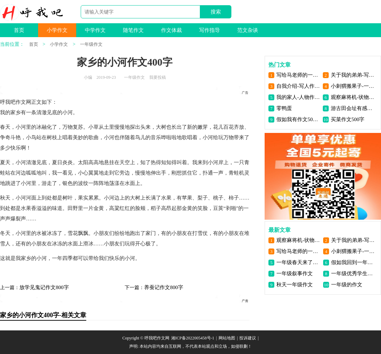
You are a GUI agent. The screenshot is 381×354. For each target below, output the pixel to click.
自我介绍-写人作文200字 (298, 86)
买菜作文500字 (348, 119)
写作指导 (209, 30)
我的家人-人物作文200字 (298, 97)
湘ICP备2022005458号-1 (192, 338)
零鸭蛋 (284, 108)
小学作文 (57, 30)
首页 (19, 30)
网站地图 (227, 338)
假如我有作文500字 (298, 119)
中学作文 (95, 30)
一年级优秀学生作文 (353, 273)
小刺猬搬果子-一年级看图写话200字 (353, 86)
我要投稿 (157, 77)
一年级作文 (91, 44)
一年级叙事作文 (294, 273)
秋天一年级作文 (294, 284)
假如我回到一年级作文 (353, 262)
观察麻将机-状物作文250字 (353, 97)
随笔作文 (133, 30)
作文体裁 (171, 30)
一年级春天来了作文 (298, 262)
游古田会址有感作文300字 (353, 108)
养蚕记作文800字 (163, 287)
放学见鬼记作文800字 (44, 287)
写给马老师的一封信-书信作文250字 (298, 75)
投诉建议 (247, 338)
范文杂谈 (247, 30)
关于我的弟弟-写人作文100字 (353, 75)
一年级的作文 (346, 284)
